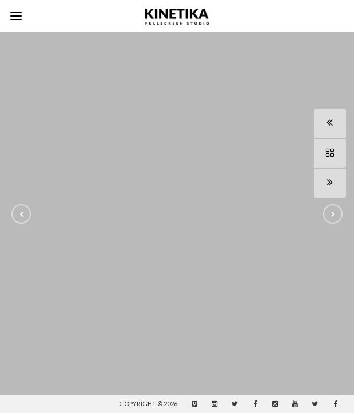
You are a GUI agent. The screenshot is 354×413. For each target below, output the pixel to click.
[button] (21, 214)
